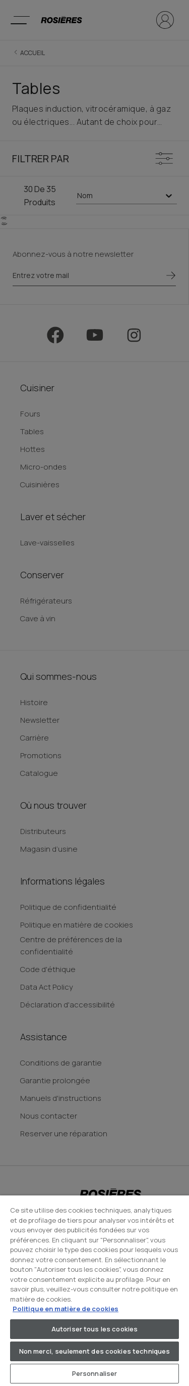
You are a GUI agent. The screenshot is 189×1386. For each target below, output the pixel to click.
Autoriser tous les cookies (94, 1328)
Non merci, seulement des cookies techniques (94, 1351)
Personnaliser (94, 1373)
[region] (94, 1290)
